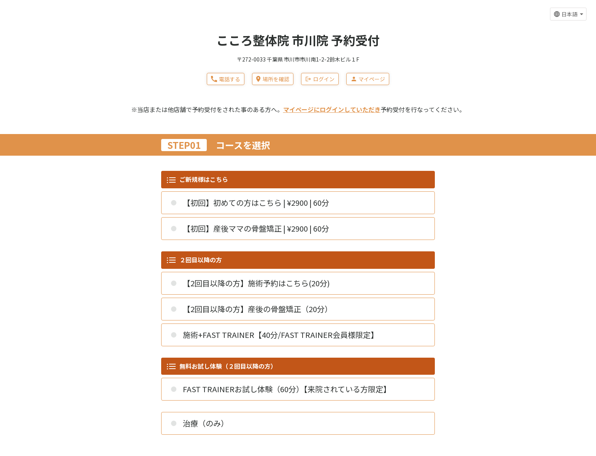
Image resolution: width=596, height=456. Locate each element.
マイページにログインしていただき (331, 109)
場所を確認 (272, 79)
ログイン (319, 79)
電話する (225, 79)
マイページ (367, 79)
